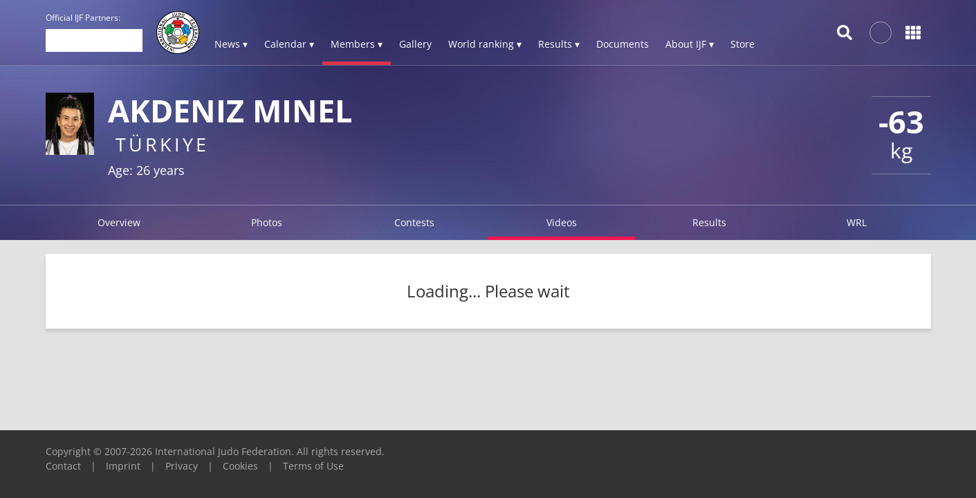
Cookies (240, 465)
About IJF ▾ (689, 43)
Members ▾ (357, 43)
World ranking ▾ (485, 43)
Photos (266, 222)
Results (709, 222)
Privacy (181, 465)
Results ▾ (559, 43)
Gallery (415, 43)
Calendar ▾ (289, 43)
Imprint (123, 465)
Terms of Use (313, 465)
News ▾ (231, 43)
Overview (119, 222)
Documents (622, 43)
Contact (63, 465)
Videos (561, 222)
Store (742, 43)
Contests (414, 222)
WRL (857, 222)
